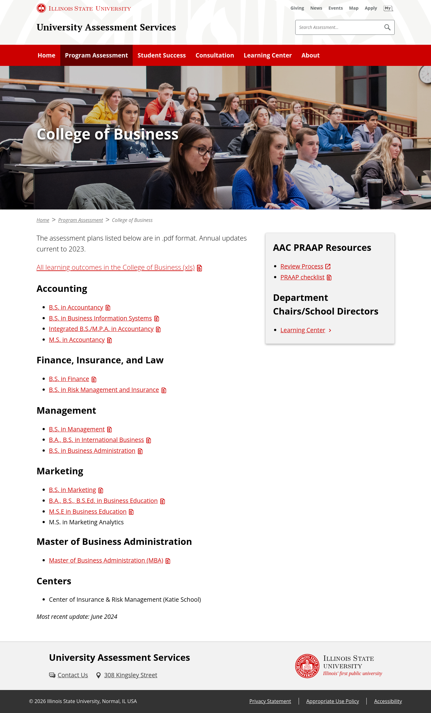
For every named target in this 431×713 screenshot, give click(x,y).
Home (46, 55)
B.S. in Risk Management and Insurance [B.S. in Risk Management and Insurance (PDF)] (104, 389)
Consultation (214, 55)
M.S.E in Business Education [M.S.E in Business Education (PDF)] (88, 511)
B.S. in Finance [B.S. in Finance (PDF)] (69, 379)
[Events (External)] (335, 8)
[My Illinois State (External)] (388, 8)
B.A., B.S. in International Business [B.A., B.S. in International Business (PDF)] (96, 439)
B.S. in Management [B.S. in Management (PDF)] (77, 429)
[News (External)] (316, 8)
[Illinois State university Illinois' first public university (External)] (338, 666)
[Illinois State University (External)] (84, 8)
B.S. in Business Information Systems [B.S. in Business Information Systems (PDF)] (100, 318)
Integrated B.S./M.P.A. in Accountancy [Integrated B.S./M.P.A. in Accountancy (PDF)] (101, 328)
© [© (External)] (31, 701)
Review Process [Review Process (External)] (302, 266)
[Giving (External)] (297, 8)
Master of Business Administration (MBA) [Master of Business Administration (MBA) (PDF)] (106, 560)
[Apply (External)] (371, 8)
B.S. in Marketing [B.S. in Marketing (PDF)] (72, 489)
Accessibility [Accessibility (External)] (388, 701)
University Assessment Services (106, 27)
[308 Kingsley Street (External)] (126, 675)
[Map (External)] (354, 8)
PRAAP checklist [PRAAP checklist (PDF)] (303, 277)
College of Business (132, 220)
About (310, 55)
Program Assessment (96, 55)
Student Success (162, 55)
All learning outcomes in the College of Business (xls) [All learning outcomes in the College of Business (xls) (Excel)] (116, 267)
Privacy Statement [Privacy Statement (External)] (270, 701)
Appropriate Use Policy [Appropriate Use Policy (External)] (332, 701)
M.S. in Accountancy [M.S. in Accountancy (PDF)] (77, 339)
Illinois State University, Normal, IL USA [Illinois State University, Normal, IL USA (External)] (92, 701)
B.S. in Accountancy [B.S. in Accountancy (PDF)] (76, 307)
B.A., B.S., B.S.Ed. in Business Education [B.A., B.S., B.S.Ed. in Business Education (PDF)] (103, 500)
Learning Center (268, 55)
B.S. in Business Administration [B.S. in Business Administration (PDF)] (92, 450)
